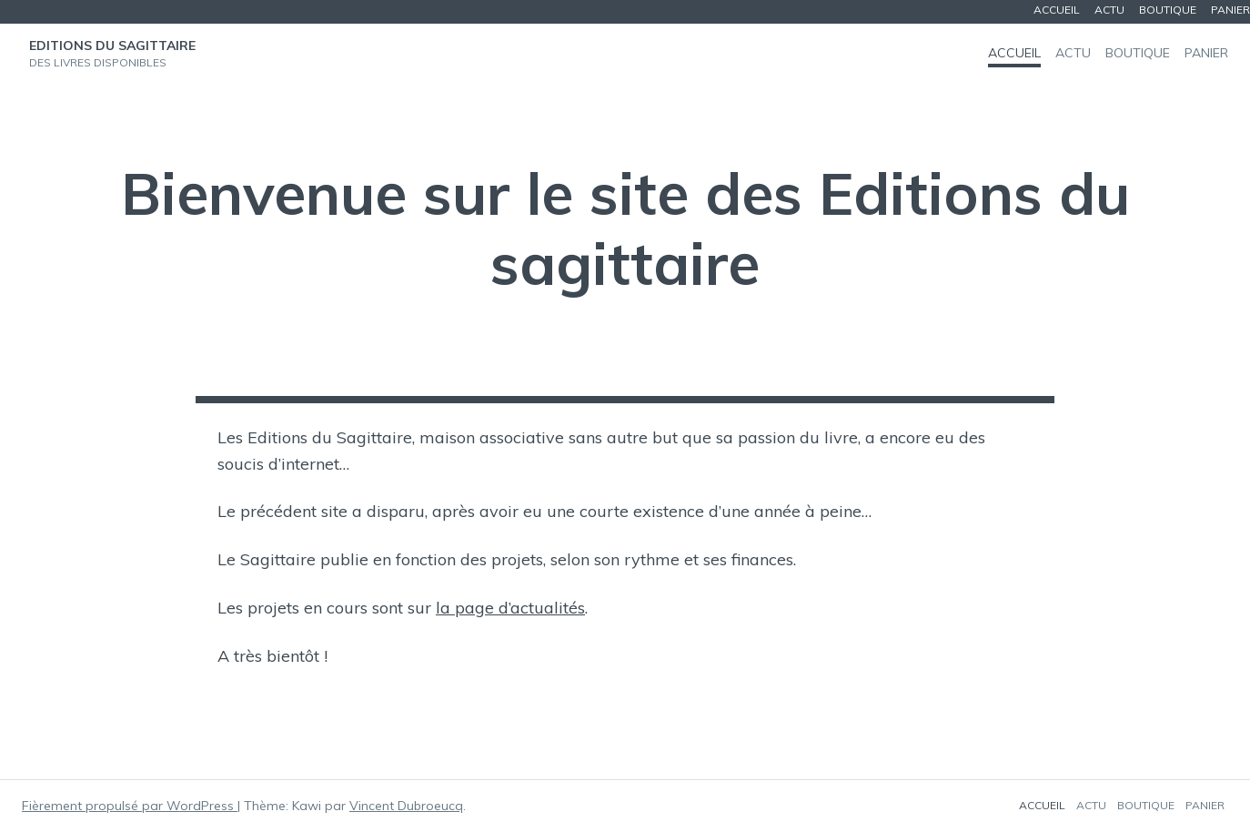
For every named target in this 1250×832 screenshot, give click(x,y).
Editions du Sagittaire (112, 45)
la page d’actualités (510, 607)
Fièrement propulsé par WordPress (129, 805)
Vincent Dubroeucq (406, 805)
